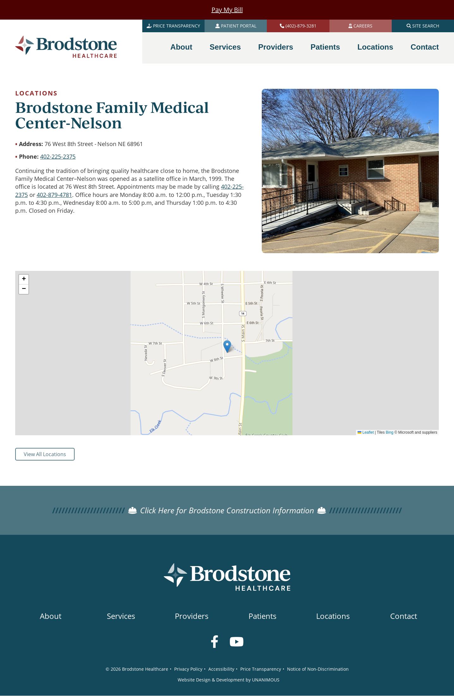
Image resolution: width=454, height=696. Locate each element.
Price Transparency (260, 669)
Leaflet (366, 432)
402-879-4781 (54, 194)
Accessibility (221, 669)
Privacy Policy (188, 669)
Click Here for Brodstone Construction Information (227, 510)
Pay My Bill (227, 9)
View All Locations (45, 454)
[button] (227, 346)
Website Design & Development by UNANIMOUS (228, 680)
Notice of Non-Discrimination (318, 669)
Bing (389, 432)
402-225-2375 (58, 156)
